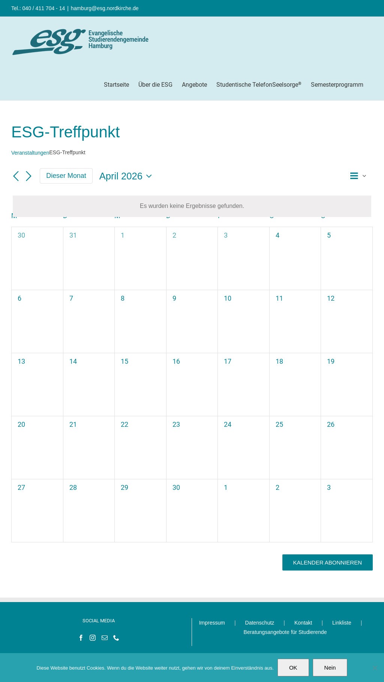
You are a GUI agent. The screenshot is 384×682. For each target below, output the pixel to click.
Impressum (212, 623)
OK (293, 667)
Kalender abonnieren (327, 562)
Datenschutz (259, 623)
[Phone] (116, 638)
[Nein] (374, 667)
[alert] (192, 206)
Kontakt (303, 623)
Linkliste (341, 623)
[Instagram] (93, 638)
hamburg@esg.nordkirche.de (105, 8)
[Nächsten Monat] (28, 176)
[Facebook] (81, 638)
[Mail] (105, 638)
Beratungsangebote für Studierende (285, 632)
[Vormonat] (15, 176)
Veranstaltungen (30, 153)
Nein (330, 667)
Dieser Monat (66, 175)
